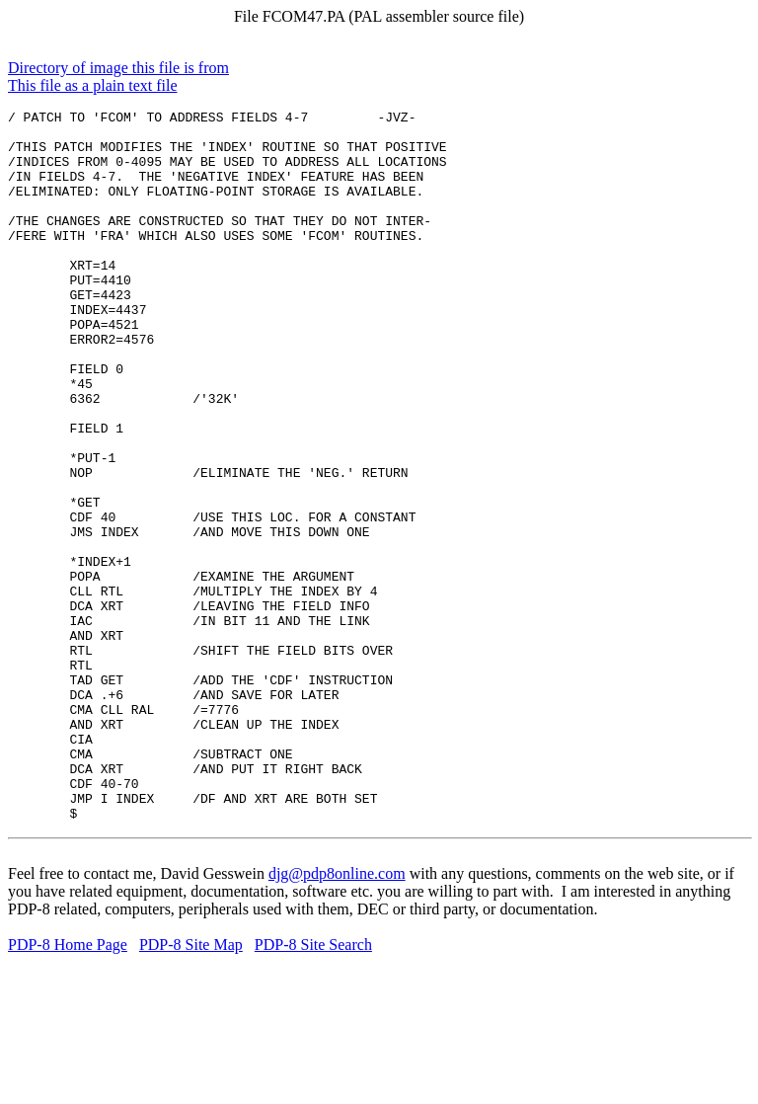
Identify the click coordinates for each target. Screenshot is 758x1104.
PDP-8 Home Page (67, 1086)
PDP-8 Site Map (191, 1086)
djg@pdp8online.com (337, 1015)
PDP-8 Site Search (313, 1086)
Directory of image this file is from (118, 67)
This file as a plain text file (93, 85)
